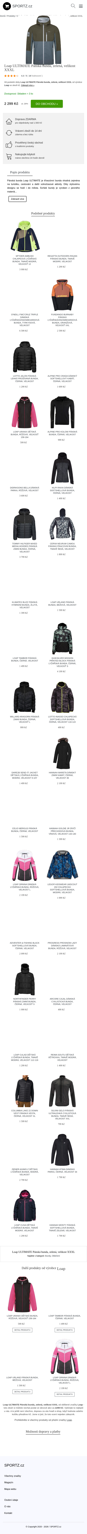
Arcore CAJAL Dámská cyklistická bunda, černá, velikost (62, 1001)
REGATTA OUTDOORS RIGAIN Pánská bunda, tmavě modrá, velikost (62, 258)
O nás (7, 1506)
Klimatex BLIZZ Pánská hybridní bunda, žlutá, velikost (25, 605)
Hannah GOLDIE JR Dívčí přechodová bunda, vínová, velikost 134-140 (62, 831)
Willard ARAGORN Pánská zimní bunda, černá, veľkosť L (24, 719)
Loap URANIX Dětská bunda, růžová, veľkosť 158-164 (25, 434)
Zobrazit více (17, 199)
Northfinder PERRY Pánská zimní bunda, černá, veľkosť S (24, 1001)
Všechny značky (12, 1476)
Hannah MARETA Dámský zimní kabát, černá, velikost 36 (62, 775)
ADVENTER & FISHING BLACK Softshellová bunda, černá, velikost (24, 945)
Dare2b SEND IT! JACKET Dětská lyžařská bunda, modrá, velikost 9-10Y (25, 775)
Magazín (8, 1482)
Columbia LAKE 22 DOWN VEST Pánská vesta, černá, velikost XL (24, 1113)
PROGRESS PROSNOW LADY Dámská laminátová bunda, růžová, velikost (62, 945)
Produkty (11, 16)
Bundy (48, 1256)
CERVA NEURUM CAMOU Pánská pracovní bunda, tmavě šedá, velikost (62, 546)
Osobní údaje (11, 1500)
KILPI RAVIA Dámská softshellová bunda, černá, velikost (62, 490)
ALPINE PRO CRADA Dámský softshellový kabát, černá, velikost (62, 378)
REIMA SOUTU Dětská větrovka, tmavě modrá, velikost (62, 1057)
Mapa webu (10, 1489)
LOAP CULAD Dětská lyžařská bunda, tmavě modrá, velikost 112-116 (24, 1057)
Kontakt (8, 1513)
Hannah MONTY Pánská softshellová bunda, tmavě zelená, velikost (62, 1228)
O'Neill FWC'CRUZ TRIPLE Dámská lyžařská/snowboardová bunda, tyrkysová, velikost (24, 319)
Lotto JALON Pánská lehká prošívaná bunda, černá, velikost (24, 378)
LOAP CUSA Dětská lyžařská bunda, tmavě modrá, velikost (24, 1228)
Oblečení (56, 1256)
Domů (2, 16)
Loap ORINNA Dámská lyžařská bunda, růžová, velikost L (24, 887)
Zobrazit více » (27, 85)
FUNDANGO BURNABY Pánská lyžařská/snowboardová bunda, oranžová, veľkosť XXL (62, 319)
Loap (6, 85)
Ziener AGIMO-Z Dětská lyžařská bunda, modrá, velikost (25, 1172)
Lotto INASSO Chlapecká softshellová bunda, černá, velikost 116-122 (62, 719)
